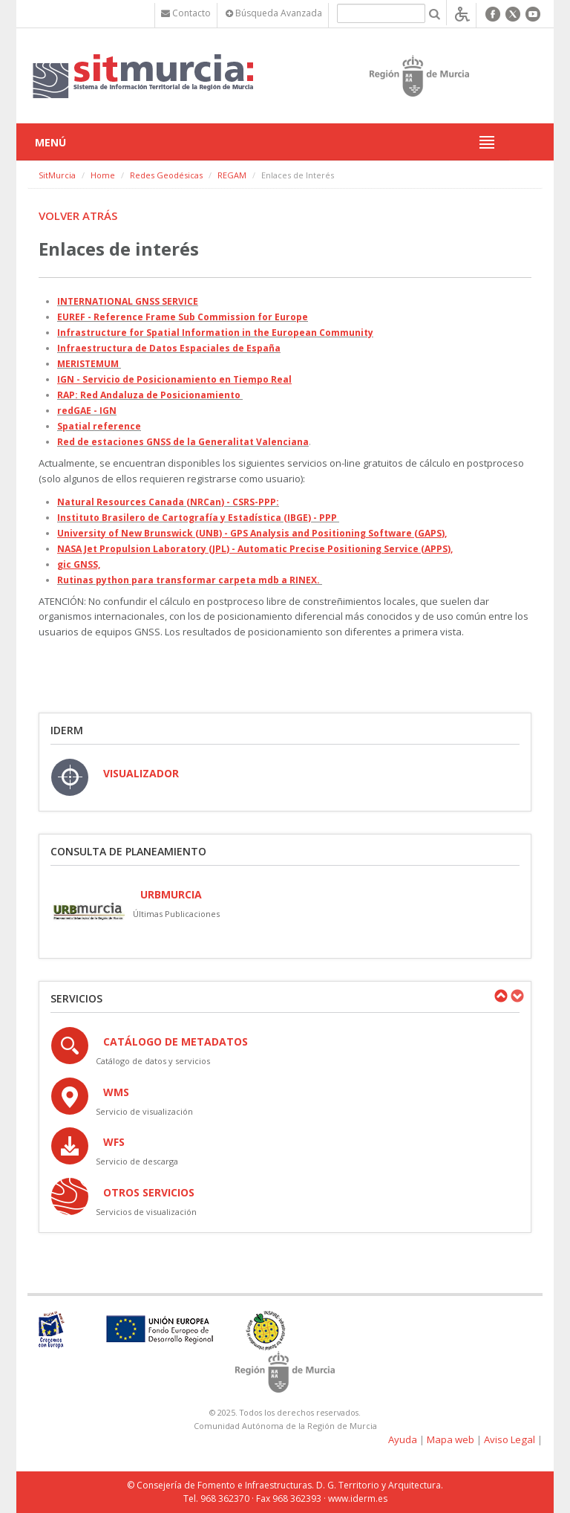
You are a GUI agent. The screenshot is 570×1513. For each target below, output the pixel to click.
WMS (116, 1092)
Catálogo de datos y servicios (153, 1060)
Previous (500, 995)
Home (103, 175)
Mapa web (450, 1439)
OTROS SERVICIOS (148, 1192)
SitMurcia (57, 175)
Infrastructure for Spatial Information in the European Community (215, 332)
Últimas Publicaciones (176, 913)
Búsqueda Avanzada (274, 13)
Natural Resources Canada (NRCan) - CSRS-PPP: (168, 502)
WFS (114, 1142)
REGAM (231, 175)
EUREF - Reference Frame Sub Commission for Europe (182, 317)
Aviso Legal (509, 1439)
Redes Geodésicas (166, 175)
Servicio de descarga (137, 1161)
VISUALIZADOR (141, 773)
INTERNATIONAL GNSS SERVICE (127, 301)
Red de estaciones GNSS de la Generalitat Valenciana (183, 441)
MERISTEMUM (88, 363)
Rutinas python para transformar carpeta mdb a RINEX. (188, 580)
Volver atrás (78, 215)
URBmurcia (171, 894)
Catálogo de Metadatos (175, 1041)
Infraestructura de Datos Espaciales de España (169, 348)
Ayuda (402, 1439)
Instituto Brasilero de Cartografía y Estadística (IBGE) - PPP (197, 517)
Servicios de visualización (146, 1211)
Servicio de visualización (144, 1111)
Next (516, 995)
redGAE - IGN (87, 410)
